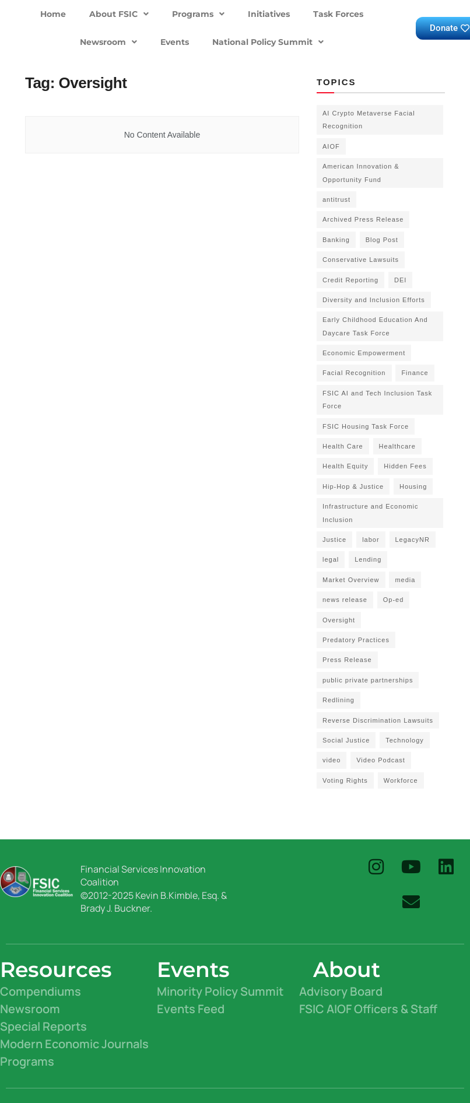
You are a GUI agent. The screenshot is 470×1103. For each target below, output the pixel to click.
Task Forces (338, 14)
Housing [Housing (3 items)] (413, 486)
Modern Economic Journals (74, 1044)
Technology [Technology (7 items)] (404, 740)
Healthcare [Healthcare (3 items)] (397, 446)
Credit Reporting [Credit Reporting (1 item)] (350, 279)
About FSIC (119, 14)
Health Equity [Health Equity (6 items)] (345, 466)
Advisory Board (341, 991)
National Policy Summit (268, 42)
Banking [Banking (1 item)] (336, 239)
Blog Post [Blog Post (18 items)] (382, 239)
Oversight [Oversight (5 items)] (338, 620)
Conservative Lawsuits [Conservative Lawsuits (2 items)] (360, 259)
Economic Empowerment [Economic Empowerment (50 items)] (363, 352)
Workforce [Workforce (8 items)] (401, 780)
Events (174, 42)
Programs (198, 14)
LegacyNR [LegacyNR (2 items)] (412, 539)
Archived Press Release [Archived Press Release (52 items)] (363, 219)
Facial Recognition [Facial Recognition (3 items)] (354, 372)
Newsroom (108, 42)
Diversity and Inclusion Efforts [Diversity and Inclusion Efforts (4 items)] (373, 299)
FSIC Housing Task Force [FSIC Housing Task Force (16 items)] (365, 426)
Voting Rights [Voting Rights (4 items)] (345, 780)
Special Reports (43, 1026)
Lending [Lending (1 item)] (368, 559)
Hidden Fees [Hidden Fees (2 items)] (405, 466)
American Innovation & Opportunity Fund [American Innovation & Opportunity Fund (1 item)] (360, 173)
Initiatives (269, 14)
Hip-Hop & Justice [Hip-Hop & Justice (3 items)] (353, 486)
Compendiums (40, 991)
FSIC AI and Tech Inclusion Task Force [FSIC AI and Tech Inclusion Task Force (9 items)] (377, 399)
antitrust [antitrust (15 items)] (336, 199)
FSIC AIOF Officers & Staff (368, 1009)
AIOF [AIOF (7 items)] (331, 146)
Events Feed (191, 1009)
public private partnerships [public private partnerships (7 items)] (367, 680)
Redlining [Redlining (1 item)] (338, 699)
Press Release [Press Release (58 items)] (347, 659)
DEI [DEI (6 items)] (400, 279)
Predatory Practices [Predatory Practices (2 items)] (356, 639)
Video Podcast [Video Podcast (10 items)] (380, 760)
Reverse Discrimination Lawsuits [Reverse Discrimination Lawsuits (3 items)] (377, 720)
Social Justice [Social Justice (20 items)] (346, 740)
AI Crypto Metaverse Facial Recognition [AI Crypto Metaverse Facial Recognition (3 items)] (368, 119)
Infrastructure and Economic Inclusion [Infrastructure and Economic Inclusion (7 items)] (370, 513)
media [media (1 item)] (405, 579)
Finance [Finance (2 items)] (414, 372)
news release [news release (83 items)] (344, 599)
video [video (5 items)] (331, 760)
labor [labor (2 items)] (370, 539)
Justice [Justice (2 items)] (334, 539)
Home (53, 14)
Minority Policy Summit (220, 991)
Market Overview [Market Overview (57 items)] (351, 579)
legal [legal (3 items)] (330, 559)
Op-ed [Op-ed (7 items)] (393, 599)
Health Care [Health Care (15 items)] (342, 446)
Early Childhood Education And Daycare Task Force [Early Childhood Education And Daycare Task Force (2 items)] (375, 326)
